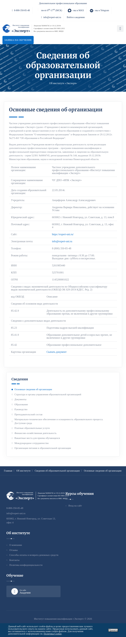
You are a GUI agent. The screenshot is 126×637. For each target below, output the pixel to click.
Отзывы (13, 550)
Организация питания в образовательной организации (42, 448)
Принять (113, 630)
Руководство (20, 409)
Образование (21, 404)
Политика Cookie (53, 633)
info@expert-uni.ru (51, 17)
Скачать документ (57, 351)
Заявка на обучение (18, 40)
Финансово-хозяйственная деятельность (35, 433)
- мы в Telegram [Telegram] (99, 10)
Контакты (14, 560)
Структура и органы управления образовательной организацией (47, 394)
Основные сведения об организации (33, 389)
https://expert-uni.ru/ (63, 234)
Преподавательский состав (28, 414)
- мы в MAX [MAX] (76, 10)
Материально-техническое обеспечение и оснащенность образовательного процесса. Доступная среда (58, 421)
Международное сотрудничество (31, 443)
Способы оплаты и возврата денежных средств (33, 555)
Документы (20, 399)
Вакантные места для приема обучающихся (37, 438)
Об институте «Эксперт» (63, 83)
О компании (15, 545)
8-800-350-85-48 (21, 10)
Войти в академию (76, 17)
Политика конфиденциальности (25, 565)
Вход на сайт (75, 505)
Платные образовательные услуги (32, 428)
